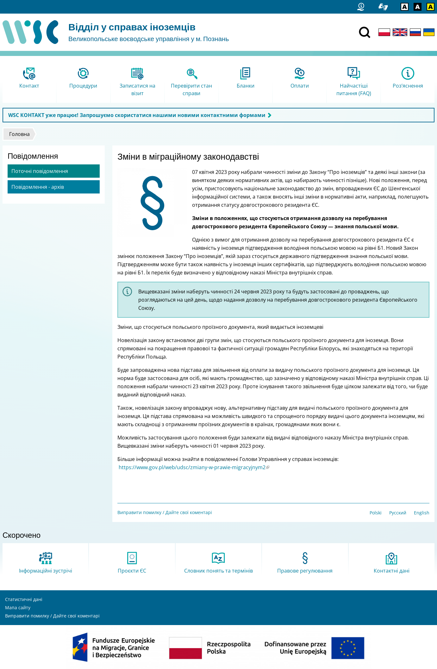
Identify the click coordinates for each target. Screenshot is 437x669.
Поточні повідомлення (39, 171)
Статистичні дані (23, 599)
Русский (397, 513)
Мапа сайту (17, 608)
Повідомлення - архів (37, 186)
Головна (19, 134)
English (421, 513)
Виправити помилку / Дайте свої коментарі (164, 512)
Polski (376, 513)
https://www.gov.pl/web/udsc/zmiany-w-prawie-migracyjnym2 (194, 467)
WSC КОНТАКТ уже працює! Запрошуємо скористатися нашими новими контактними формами (136, 115)
